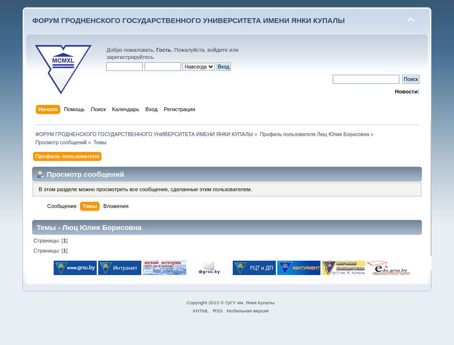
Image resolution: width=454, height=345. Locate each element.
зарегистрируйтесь (129, 57)
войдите (217, 50)
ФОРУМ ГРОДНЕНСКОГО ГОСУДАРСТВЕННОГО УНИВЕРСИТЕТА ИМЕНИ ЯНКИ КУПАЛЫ (188, 20)
